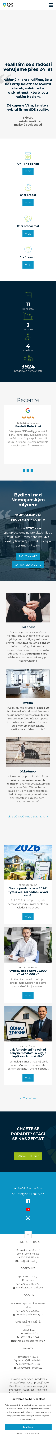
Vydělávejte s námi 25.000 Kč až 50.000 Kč (28, 972)
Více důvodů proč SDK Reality (28, 816)
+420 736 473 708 (28, 1364)
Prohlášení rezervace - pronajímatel (28, 1382)
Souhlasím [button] (28, 1427)
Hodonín (28, 1295)
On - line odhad (28, 163)
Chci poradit (28, 257)
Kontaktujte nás (28, 1156)
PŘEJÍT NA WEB (28, 556)
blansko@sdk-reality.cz (28, 1287)
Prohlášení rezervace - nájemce (28, 1389)
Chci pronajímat (28, 226)
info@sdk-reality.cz (28, 1194)
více (28, 171)
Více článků (28, 1098)
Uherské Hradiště (28, 1321)
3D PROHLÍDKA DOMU (28, 564)
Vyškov (28, 1348)
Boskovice (28, 1268)
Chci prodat (28, 195)
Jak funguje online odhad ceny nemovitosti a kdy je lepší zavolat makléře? (28, 1053)
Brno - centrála (28, 1242)
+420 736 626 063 (28, 1310)
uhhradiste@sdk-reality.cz (28, 1341)
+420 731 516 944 (28, 1337)
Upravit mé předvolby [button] (28, 1433)
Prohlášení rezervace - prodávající (28, 1379)
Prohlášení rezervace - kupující (28, 1386)
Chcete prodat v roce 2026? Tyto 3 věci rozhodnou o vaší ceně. (28, 892)
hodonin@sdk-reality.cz (28, 1314)
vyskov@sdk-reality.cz (28, 1367)
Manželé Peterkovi (37, 426)
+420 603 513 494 (28, 1188)
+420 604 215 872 (28, 1283)
